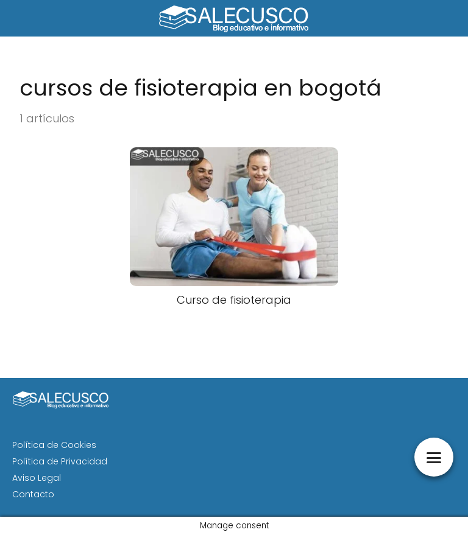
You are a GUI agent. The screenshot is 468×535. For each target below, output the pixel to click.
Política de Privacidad (59, 461)
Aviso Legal (36, 478)
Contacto (33, 494)
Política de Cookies (54, 445)
